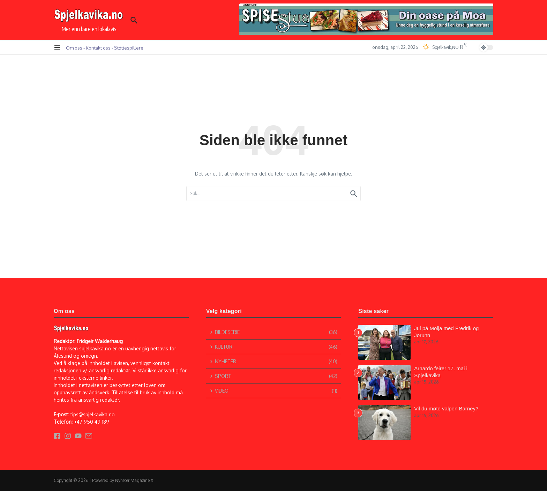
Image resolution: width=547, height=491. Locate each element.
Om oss (74, 48)
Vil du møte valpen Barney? (446, 408)
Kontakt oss (98, 48)
